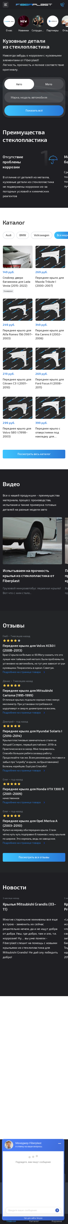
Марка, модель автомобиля (29, 97)
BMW (22, 235)
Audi (8, 235)
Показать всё (34, 110)
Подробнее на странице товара (22, 671)
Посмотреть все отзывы (34, 857)
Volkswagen (41, 235)
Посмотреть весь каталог (34, 454)
